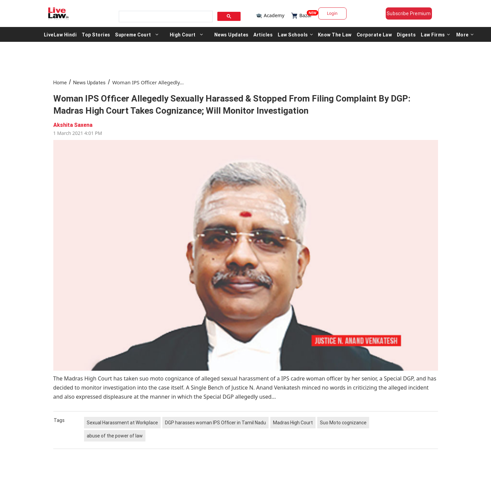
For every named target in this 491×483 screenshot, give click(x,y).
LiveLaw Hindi (60, 34)
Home (60, 82)
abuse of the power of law (115, 436)
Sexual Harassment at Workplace (122, 423)
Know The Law (335, 34)
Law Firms (435, 34)
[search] (165, 17)
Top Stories (96, 34)
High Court (183, 34)
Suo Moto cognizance (343, 423)
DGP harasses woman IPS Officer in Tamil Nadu (215, 423)
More (465, 34)
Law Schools (295, 34)
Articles (263, 34)
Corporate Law (374, 34)
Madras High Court (293, 423)
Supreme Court (133, 34)
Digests (406, 34)
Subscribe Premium (409, 13)
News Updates (231, 34)
